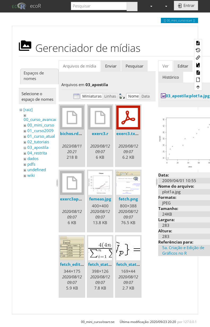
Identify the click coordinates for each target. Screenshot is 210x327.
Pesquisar (134, 66)
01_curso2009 (40, 130)
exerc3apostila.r (76, 199)
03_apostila (37, 147)
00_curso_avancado (42, 119)
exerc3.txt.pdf (130, 133)
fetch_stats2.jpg (132, 264)
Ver (165, 66)
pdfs (31, 164)
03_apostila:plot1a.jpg (187, 95)
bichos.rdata (72, 133)
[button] (149, 6)
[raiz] (28, 109)
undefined (36, 169)
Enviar (111, 66)
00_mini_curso (40, 125)
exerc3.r (100, 133)
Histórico (170, 77)
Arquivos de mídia (79, 66)
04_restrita (37, 153)
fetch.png (128, 199)
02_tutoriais (38, 141)
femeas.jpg (100, 199)
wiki (31, 175)
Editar (183, 66)
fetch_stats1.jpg (104, 264)
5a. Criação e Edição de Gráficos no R (183, 250)
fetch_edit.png (74, 264)
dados (32, 158)
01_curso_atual (41, 136)
